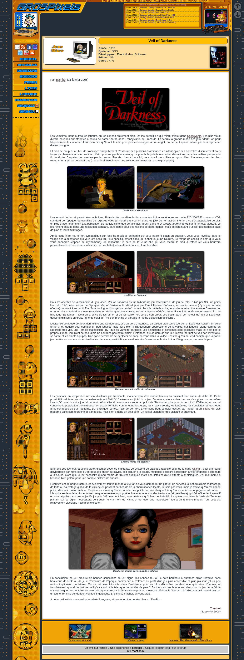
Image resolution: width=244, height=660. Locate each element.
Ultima (196, 468)
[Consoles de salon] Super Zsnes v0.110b (156, 10)
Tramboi (61, 79)
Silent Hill (209, 408)
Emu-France (180, 5)
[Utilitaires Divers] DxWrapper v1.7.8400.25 (157, 7)
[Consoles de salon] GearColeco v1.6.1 (155, 20)
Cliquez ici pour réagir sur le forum (165, 647)
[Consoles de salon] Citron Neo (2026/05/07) (157, 22)
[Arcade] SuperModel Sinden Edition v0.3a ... (157, 17)
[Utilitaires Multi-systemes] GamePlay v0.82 (157, 15)
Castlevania (194, 135)
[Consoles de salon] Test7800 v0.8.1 (154, 12)
